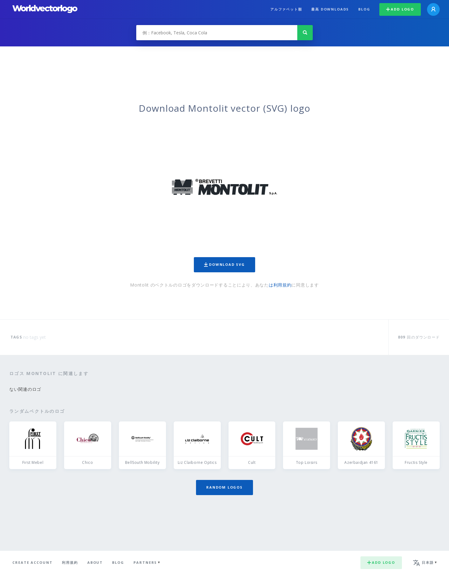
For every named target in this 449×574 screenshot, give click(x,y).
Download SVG (224, 264)
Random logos (224, 487)
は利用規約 (280, 285)
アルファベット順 (286, 9)
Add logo (400, 9)
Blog (364, 9)
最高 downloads (330, 9)
